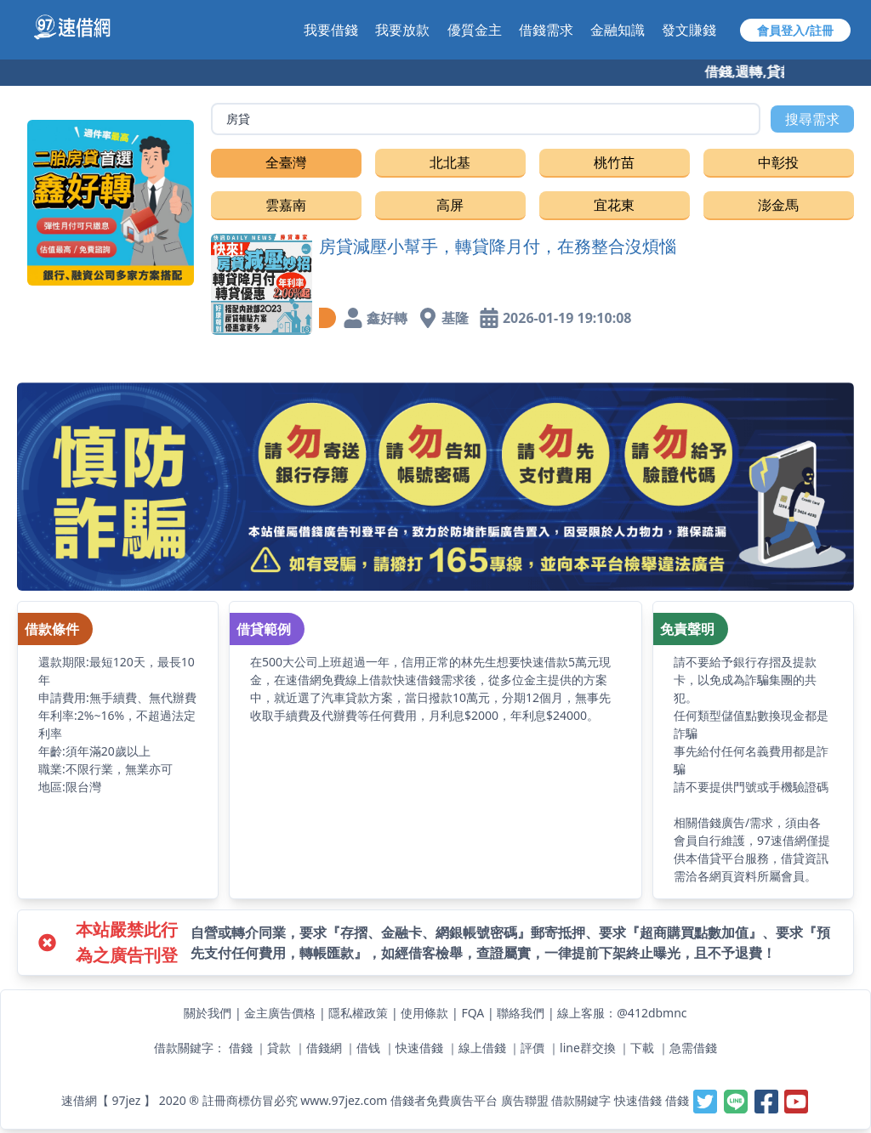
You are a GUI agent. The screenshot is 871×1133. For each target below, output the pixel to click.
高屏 (450, 204)
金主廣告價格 (280, 1013)
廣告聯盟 (525, 1099)
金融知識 (617, 29)
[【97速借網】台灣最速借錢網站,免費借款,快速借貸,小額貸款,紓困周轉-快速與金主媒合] (82, 27)
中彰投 (778, 162)
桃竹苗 (614, 162)
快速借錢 (419, 1048)
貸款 (279, 1048)
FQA (472, 1013)
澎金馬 (778, 204)
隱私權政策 (358, 1013)
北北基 (450, 162)
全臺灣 (285, 162)
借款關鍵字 (581, 1099)
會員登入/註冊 (795, 30)
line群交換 (588, 1048)
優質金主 (474, 29)
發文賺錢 (689, 29)
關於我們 (207, 1013)
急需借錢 (693, 1048)
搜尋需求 (812, 119)
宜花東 (614, 204)
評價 (532, 1048)
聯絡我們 (520, 1013)
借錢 (241, 1048)
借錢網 (324, 1048)
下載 (642, 1048)
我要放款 (402, 29)
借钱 (368, 1048)
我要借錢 (331, 29)
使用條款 (424, 1013)
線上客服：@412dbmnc (621, 1013)
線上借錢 (482, 1048)
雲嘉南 (285, 204)
